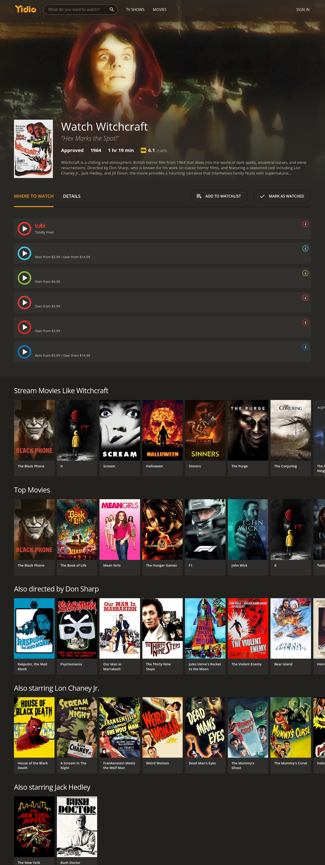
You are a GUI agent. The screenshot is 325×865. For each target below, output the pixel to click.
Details (71, 196)
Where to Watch (34, 196)
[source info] (304, 224)
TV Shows (135, 9)
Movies (160, 9)
